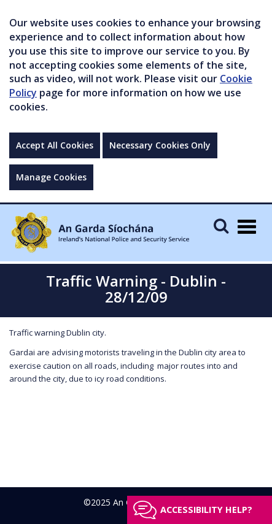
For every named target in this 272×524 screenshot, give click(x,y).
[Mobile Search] (221, 225)
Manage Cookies (51, 177)
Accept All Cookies (54, 145)
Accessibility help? (206, 509)
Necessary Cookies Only (160, 145)
